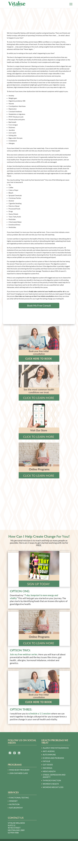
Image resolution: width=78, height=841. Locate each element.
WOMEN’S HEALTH (51, 784)
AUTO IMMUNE (49, 754)
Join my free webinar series (23, 654)
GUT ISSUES (48, 764)
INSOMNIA (47, 768)
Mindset (13, 801)
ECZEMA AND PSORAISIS (53, 758)
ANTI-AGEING (49, 751)
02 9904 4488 (13, 833)
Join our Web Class (18, 773)
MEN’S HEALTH (49, 771)
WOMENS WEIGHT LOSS (53, 787)
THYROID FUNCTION (52, 780)
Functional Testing (19, 797)
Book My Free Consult (39, 305)
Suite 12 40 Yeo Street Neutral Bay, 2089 (16, 827)
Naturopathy (16, 808)
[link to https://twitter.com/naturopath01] (14, 753)
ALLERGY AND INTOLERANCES (56, 748)
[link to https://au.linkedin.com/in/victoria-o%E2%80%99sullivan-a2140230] (19, 753)
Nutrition (14, 804)
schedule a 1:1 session (39, 713)
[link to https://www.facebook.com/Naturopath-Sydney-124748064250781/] (10, 753)
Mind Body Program (19, 770)
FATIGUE (46, 761)
